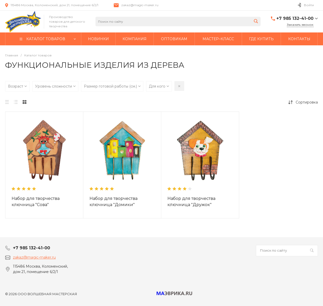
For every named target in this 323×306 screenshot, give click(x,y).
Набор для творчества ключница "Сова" (36, 201)
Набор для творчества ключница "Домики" (114, 201)
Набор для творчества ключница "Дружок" (191, 201)
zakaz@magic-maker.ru (139, 5)
